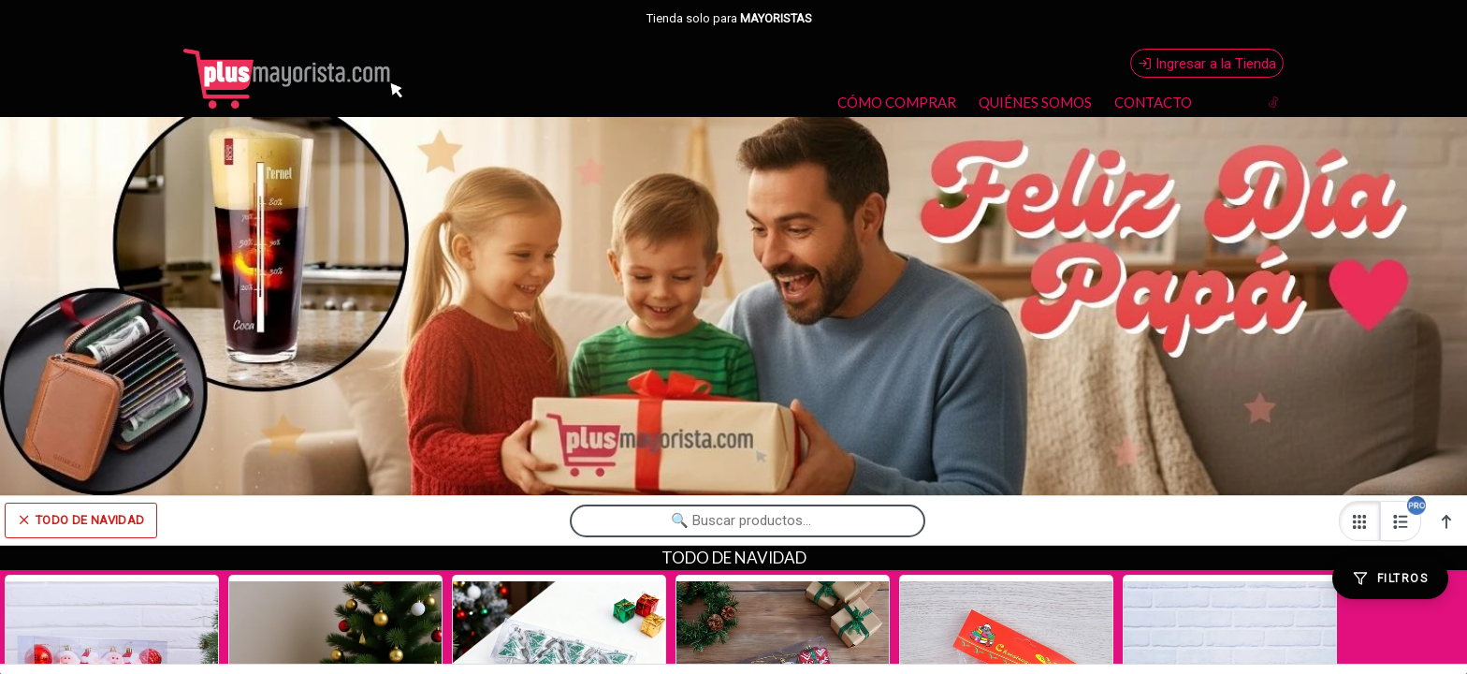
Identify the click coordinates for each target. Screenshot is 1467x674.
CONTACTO (1153, 102)
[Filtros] (1390, 578)
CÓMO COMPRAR (896, 102)
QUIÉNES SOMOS (1035, 102)
